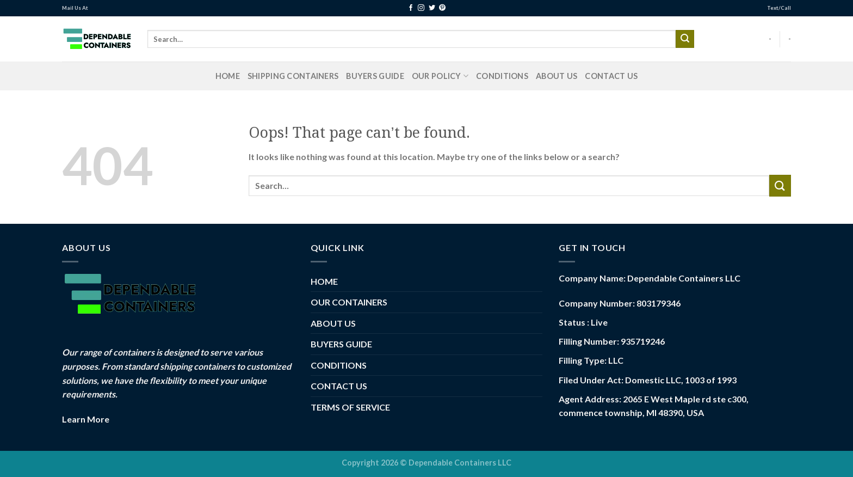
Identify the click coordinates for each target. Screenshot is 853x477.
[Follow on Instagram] (421, 8)
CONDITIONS (502, 76)
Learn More (85, 419)
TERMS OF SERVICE (350, 407)
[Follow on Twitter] (432, 8)
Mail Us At (75, 8)
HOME (227, 76)
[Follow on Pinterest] (442, 8)
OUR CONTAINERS (349, 302)
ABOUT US (556, 76)
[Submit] (685, 39)
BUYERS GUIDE (375, 76)
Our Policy (440, 76)
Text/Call (779, 8)
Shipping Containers (293, 76)
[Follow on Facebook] (410, 8)
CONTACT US (611, 76)
